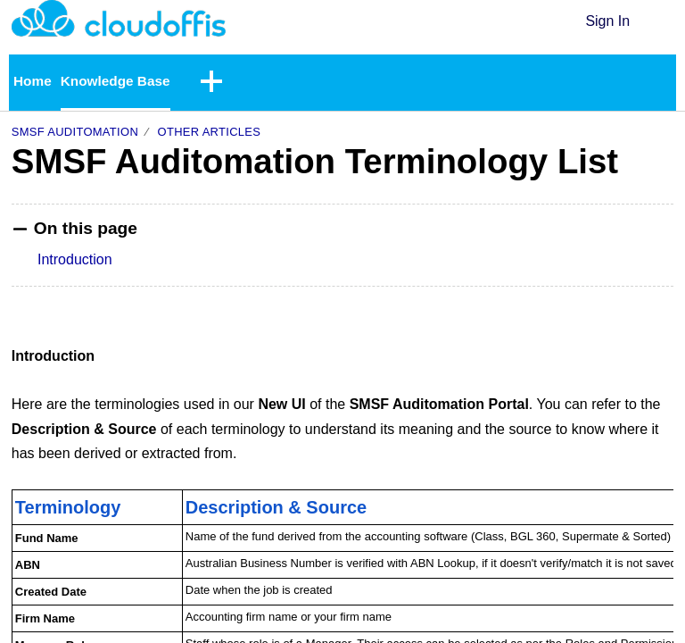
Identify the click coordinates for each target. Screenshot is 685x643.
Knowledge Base (119, 81)
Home (33, 81)
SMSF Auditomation (75, 132)
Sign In (607, 21)
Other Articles (209, 132)
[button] (662, 21)
